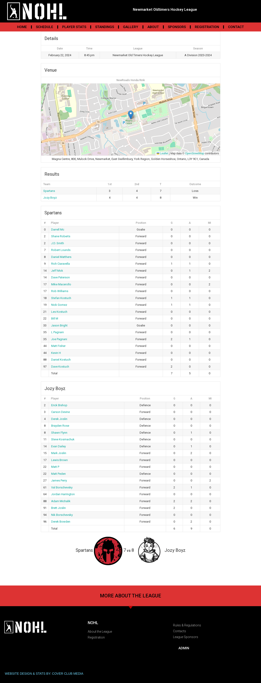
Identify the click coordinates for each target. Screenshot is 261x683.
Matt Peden (58, 473)
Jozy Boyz (50, 197)
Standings (104, 27)
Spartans (49, 191)
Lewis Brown (59, 460)
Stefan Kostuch (61, 298)
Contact (236, 27)
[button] (131, 115)
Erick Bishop (59, 405)
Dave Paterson (60, 277)
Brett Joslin (58, 508)
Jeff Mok (57, 270)
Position (141, 222)
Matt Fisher (58, 346)
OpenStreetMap (194, 153)
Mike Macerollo (61, 284)
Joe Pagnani (59, 339)
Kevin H (56, 353)
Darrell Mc (57, 229)
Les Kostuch (59, 311)
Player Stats (74, 27)
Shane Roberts (60, 236)
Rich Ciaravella (60, 263)
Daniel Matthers (61, 257)
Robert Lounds (60, 250)
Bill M (54, 318)
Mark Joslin (58, 453)
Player (55, 222)
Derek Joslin (59, 419)
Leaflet (162, 153)
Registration (207, 27)
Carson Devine (60, 412)
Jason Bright (59, 325)
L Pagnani (57, 332)
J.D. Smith (57, 243)
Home (22, 27)
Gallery (130, 27)
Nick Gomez (59, 304)
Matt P (55, 466)
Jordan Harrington (63, 494)
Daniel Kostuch (61, 359)
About (153, 27)
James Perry (59, 480)
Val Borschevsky (61, 487)
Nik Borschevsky (62, 515)
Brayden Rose (60, 425)
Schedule (44, 27)
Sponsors (177, 27)
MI (209, 222)
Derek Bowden (60, 521)
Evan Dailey (58, 446)
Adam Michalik (60, 501)
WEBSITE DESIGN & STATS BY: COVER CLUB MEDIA (44, 673)
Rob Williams (59, 291)
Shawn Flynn (59, 432)
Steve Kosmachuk (63, 439)
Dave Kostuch (60, 366)
